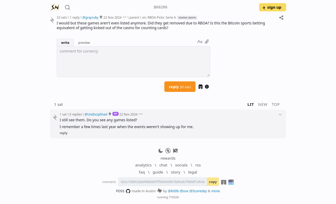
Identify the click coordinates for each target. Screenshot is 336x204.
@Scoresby (198, 191)
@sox (184, 191)
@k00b (173, 191)
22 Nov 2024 (112, 17)
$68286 (160, 7)
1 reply (75, 17)
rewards (167, 158)
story (175, 172)
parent (134, 17)
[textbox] (133, 61)
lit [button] (251, 104)
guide (158, 172)
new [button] (263, 104)
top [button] (276, 104)
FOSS (123, 191)
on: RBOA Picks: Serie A (159, 17)
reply (180, 86)
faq (142, 172)
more (215, 191)
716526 (174, 197)
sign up (271, 7)
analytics (143, 165)
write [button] (65, 42)
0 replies (75, 114)
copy (213, 181)
